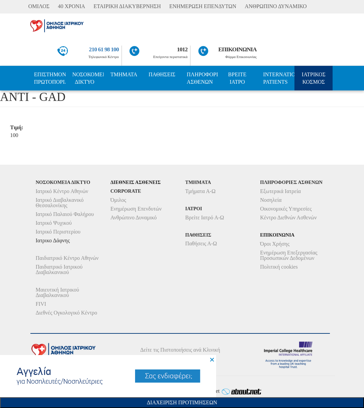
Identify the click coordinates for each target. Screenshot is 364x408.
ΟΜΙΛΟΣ (39, 6)
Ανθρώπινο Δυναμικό (133, 217)
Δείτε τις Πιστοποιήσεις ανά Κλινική (180, 350)
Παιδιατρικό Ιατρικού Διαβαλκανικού (58, 269)
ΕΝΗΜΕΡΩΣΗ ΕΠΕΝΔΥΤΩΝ (202, 6)
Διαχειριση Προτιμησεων (182, 402)
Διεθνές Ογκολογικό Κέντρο (66, 313)
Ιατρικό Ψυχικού (53, 223)
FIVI (40, 304)
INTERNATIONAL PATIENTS (278, 78)
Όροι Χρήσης (274, 244)
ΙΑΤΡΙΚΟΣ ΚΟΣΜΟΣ (314, 78)
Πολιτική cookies (278, 267)
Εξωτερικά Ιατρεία (280, 191)
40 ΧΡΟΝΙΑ (71, 6)
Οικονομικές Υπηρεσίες (286, 209)
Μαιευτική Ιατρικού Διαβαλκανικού (57, 292)
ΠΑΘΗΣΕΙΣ (162, 74)
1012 (182, 49)
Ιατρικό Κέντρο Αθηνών (61, 191)
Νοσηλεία (271, 200)
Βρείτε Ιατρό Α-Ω (204, 217)
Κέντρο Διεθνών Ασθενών (288, 217)
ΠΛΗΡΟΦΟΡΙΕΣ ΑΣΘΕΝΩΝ (202, 78)
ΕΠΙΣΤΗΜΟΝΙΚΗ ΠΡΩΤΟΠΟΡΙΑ (50, 78)
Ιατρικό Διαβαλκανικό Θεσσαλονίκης (59, 202)
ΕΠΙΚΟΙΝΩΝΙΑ (237, 49)
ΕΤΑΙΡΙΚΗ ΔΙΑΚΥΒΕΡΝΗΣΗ (127, 6)
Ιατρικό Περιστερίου (57, 232)
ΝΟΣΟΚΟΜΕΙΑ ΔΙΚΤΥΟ (88, 78)
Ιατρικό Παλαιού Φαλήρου (64, 214)
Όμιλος (118, 200)
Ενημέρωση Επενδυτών (136, 209)
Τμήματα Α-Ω (200, 191)
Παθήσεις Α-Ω (201, 243)
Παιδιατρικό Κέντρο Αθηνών (67, 258)
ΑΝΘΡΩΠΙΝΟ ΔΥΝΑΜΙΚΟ (276, 6)
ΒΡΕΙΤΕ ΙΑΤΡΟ (237, 78)
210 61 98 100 (104, 49)
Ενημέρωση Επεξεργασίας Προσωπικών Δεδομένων (288, 255)
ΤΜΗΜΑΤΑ (123, 74)
